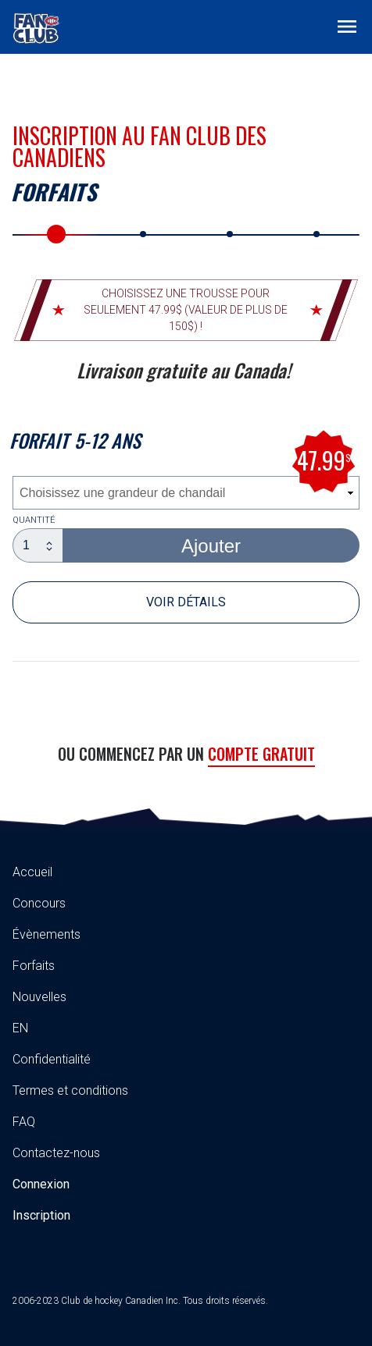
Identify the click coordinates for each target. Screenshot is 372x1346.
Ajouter (211, 545)
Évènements (46, 934)
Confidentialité (52, 1059)
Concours (39, 903)
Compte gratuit (261, 753)
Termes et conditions (70, 1090)
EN (20, 1028)
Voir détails (186, 602)
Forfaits (34, 965)
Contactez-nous (56, 1152)
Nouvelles (39, 996)
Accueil (32, 872)
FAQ (24, 1121)
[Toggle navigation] (346, 25)
